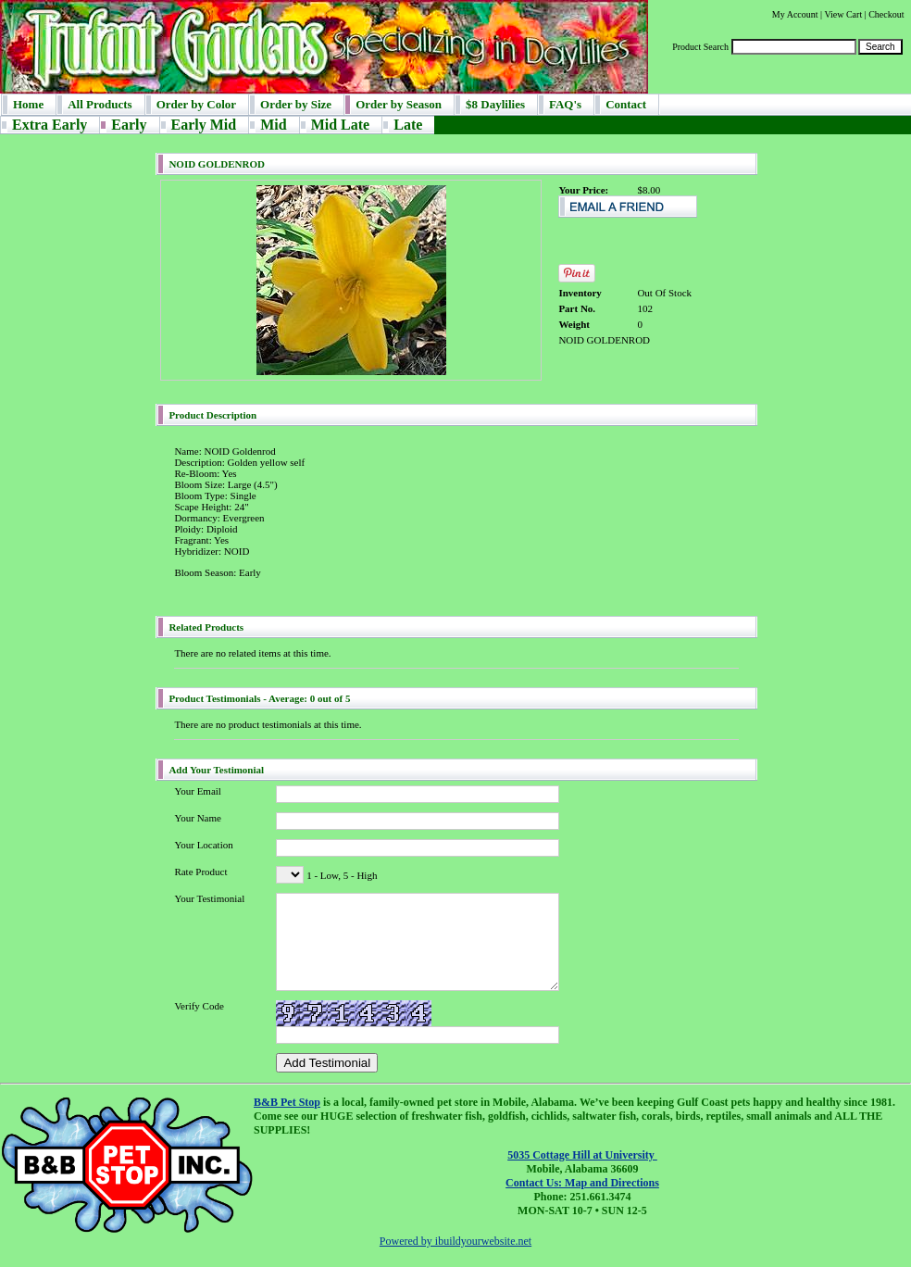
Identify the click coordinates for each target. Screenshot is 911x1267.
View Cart (843, 14)
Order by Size (295, 104)
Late (407, 124)
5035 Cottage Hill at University (582, 1154)
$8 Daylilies (495, 104)
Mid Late (340, 124)
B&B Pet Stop (287, 1102)
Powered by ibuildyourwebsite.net (455, 1241)
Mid (273, 124)
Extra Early (49, 124)
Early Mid (204, 124)
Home (28, 104)
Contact (625, 104)
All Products (99, 104)
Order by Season (399, 104)
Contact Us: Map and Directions (582, 1182)
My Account (795, 14)
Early (128, 124)
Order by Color (196, 104)
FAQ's (565, 104)
